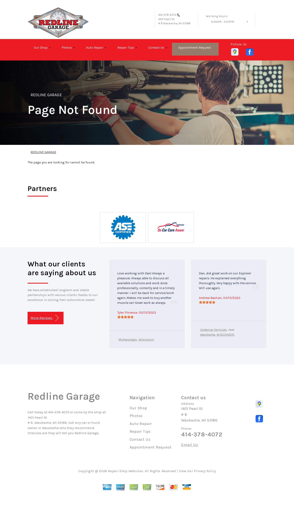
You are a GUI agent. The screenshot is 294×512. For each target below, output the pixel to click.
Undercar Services (213, 330)
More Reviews (45, 318)
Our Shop (41, 47)
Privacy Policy (205, 471)
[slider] (125, 317)
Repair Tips (125, 47)
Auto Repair (94, 47)
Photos (67, 47)
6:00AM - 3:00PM (222, 21)
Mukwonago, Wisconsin (136, 339)
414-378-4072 (167, 15)
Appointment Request (194, 47)
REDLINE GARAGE (46, 95)
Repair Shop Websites (125, 471)
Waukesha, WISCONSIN (217, 334)
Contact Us (156, 47)
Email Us (189, 445)
